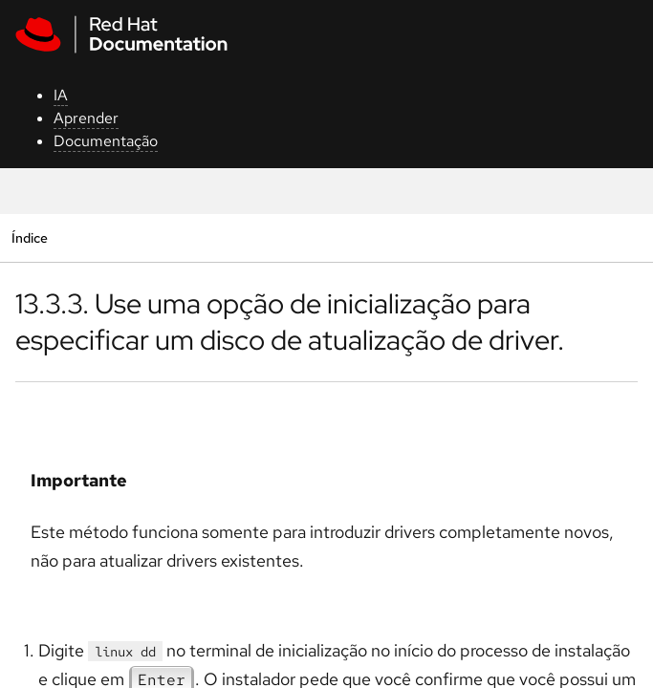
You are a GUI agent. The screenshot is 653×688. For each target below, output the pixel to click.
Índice (29, 237)
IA (61, 95)
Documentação (106, 141)
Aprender (86, 118)
